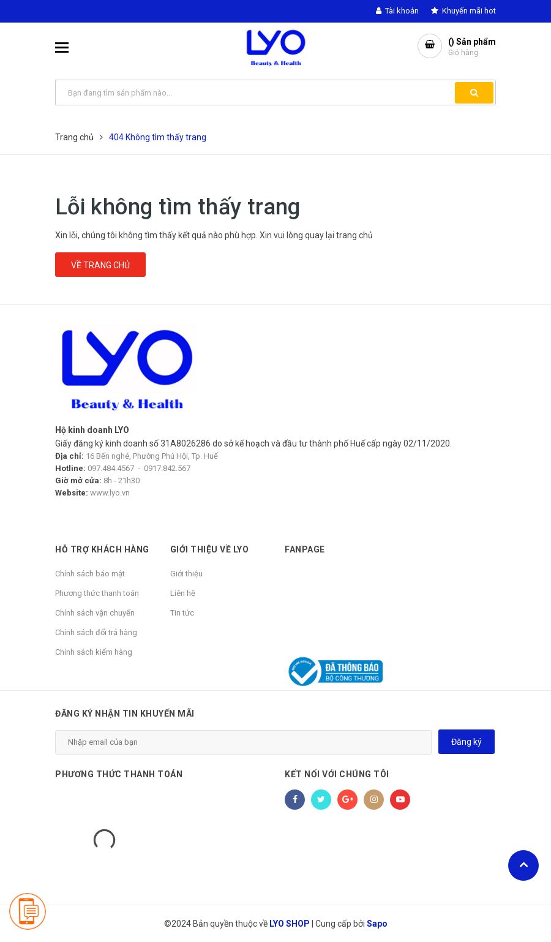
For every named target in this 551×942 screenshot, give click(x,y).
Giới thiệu (186, 573)
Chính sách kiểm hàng (93, 652)
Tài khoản (397, 10)
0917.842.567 (167, 468)
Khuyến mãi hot (463, 10)
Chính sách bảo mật (90, 573)
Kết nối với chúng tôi (337, 774)
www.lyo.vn (110, 492)
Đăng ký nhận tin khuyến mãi (125, 713)
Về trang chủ (100, 265)
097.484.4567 (111, 468)
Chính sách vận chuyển (95, 612)
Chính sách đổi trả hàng (96, 632)
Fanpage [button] (305, 549)
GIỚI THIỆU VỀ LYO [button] (209, 549)
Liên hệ (182, 593)
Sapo (377, 924)
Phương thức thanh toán (97, 593)
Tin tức (182, 612)
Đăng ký (466, 742)
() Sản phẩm (472, 47)
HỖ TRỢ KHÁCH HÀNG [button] (102, 549)
